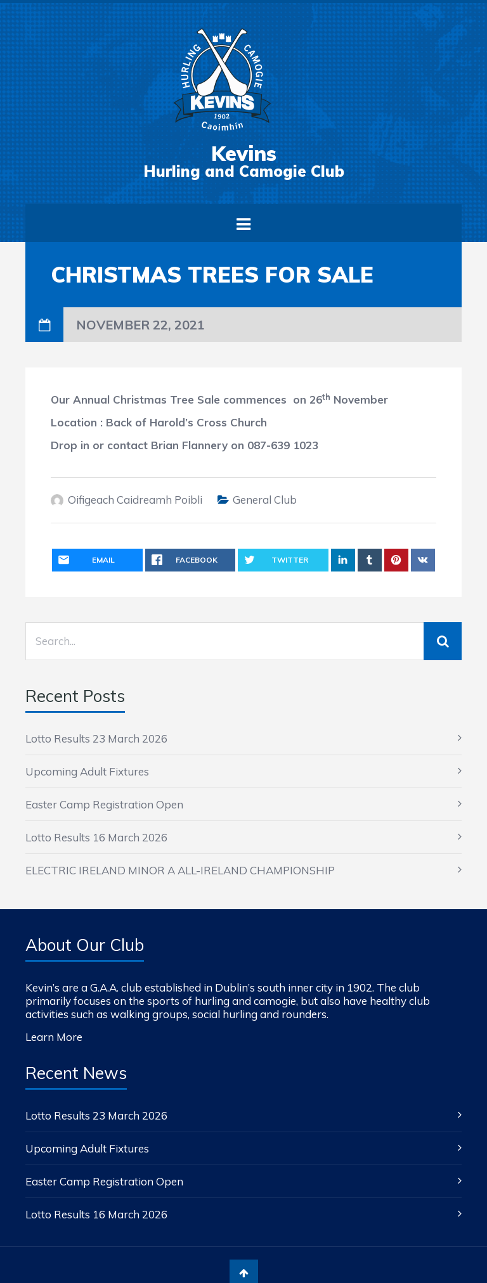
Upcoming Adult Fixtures (87, 771)
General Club (265, 499)
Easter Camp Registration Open (104, 804)
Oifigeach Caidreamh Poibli (135, 499)
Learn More (53, 1037)
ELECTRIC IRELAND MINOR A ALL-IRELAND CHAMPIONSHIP (180, 870)
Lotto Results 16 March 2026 (96, 837)
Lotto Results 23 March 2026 (96, 738)
